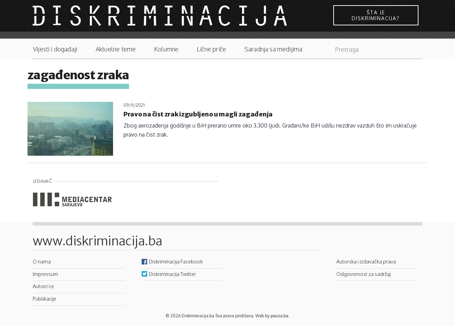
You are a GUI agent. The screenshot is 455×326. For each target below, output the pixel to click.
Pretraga (413, 48)
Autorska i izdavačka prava (366, 261)
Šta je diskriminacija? (376, 15)
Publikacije (44, 298)
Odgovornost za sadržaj (363, 274)
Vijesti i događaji (55, 49)
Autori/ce (43, 286)
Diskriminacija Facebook (176, 261)
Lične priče (211, 49)
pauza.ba (279, 315)
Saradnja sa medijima (274, 49)
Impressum (45, 274)
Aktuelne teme (116, 49)
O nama (42, 261)
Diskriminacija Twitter (172, 274)
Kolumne (166, 49)
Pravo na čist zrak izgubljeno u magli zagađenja (198, 114)
